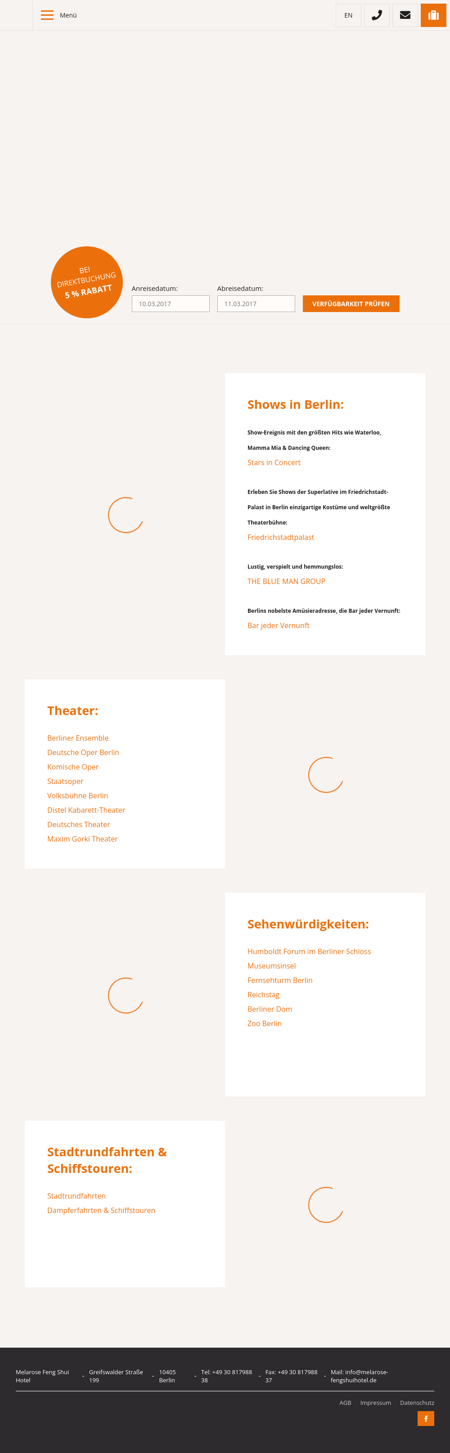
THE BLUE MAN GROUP (286, 581)
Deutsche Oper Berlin (83, 752)
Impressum (376, 1403)
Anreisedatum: (155, 288)
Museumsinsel (272, 966)
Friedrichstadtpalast (281, 537)
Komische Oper (73, 767)
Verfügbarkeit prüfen (351, 303)
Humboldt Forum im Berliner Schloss (309, 951)
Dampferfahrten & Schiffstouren (101, 1210)
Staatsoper (65, 781)
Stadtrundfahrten (76, 1196)
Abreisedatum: (240, 288)
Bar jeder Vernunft (279, 625)
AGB (345, 1403)
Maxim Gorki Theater (82, 839)
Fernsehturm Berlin (280, 980)
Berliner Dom (270, 1009)
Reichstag (263, 995)
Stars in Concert (274, 462)
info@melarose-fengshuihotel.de (359, 1376)
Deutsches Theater (78, 824)
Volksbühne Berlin (77, 796)
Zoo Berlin (265, 1023)
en (348, 15)
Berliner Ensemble (77, 738)
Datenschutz (417, 1403)
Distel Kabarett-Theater (86, 810)
